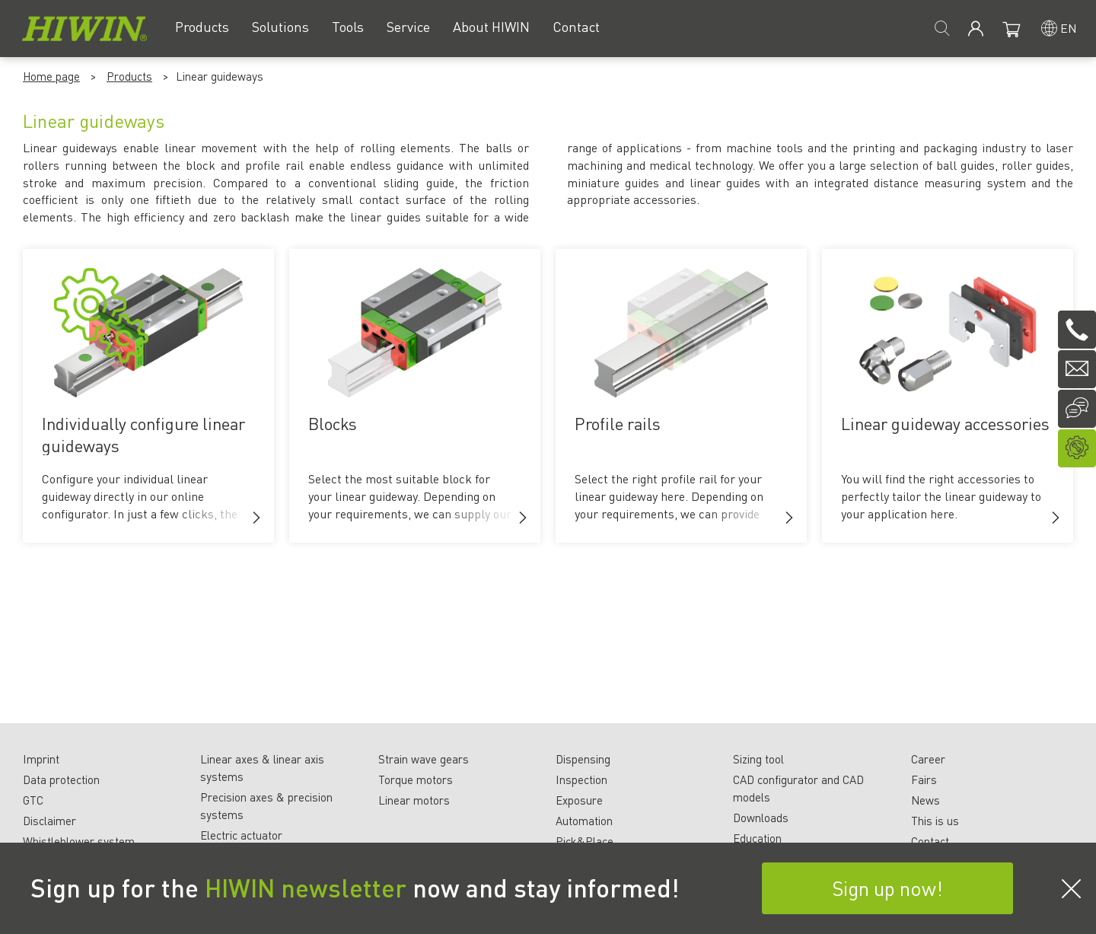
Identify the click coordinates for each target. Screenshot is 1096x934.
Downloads (761, 817)
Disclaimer (49, 820)
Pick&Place (584, 841)
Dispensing (583, 759)
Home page (51, 76)
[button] (256, 518)
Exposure (579, 800)
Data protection (61, 779)
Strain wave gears (423, 759)
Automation (584, 820)
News (925, 800)
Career (928, 759)
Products (129, 76)
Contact (930, 841)
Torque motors (415, 779)
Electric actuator (241, 835)
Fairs (924, 779)
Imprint (41, 759)
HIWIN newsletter (305, 888)
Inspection (581, 779)
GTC (33, 800)
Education (757, 838)
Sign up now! (887, 888)
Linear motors (414, 800)
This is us (935, 820)
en (1068, 28)
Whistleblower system (79, 841)
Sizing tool (758, 759)
